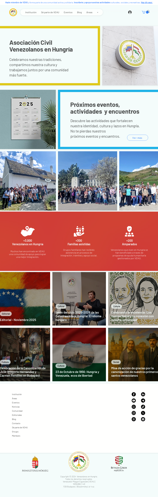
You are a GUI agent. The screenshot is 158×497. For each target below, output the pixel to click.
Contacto (16, 423)
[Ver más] (137, 138)
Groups (15, 431)
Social (116, 362)
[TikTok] (143, 407)
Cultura (61, 306)
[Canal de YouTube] (134, 400)
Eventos (16, 402)
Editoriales (17, 415)
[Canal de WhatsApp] (134, 407)
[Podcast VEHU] (143, 419)
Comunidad (17, 411)
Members (16, 435)
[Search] (148, 11)
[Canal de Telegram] (143, 400)
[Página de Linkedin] (143, 394)
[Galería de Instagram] (134, 413)
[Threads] (134, 419)
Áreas (14, 398)
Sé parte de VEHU (20, 427)
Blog (14, 419)
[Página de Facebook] (134, 394)
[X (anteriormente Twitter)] (143, 413)
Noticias (16, 406)
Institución (17, 394)
